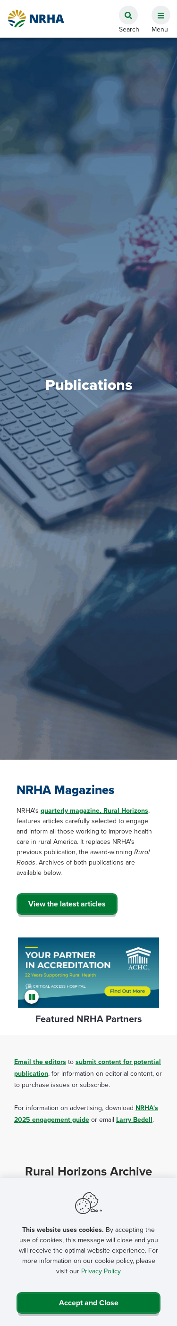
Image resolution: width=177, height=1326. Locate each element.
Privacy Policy (101, 1271)
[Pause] (33, 996)
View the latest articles (67, 903)
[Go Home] (36, 18)
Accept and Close (88, 1302)
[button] (157, 10)
